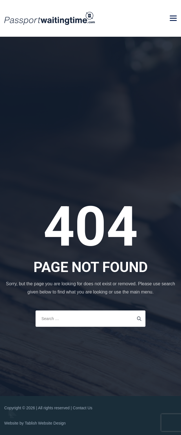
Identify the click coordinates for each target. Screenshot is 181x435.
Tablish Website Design (45, 423)
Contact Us (82, 408)
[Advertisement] (92, 79)
